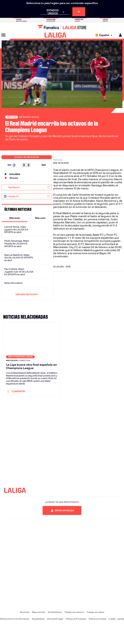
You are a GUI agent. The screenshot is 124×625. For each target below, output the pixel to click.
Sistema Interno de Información (14, 619)
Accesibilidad (38, 619)
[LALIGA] (55, 35)
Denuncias (25, 612)
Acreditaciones (55, 612)
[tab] (14, 218)
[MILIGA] (119, 35)
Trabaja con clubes (95, 612)
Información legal (55, 619)
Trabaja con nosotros (74, 612)
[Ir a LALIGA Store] (62, 27)
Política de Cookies (98, 619)
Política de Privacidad (76, 619)
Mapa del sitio (38, 612)
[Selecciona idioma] (104, 35)
